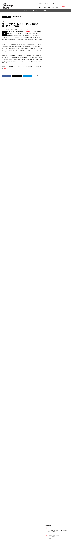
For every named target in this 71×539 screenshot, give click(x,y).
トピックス (45, 7)
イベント (57, 7)
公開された (5, 68)
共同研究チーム (28, 31)
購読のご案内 (41, 3)
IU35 (40, 7)
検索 (57, 3)
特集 (49, 7)
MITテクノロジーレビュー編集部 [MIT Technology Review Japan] (15, 29)
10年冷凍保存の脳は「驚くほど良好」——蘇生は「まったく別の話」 (58, 530)
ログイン (46, 3)
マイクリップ (52, 3)
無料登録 (63, 6)
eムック (53, 7)
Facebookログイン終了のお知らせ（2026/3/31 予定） (35, 10)
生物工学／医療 (5, 21)
